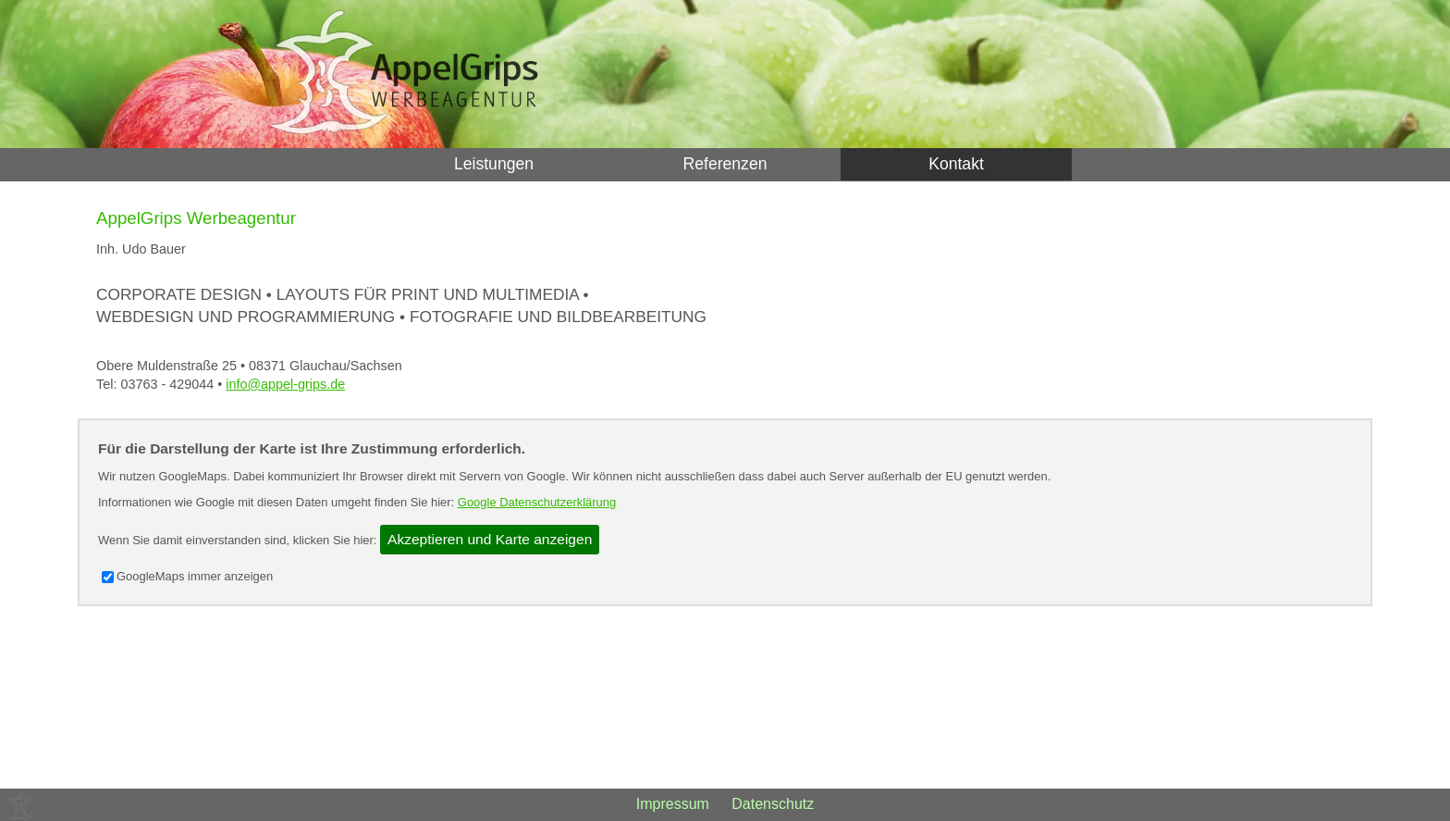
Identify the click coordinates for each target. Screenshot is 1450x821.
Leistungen (494, 164)
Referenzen (725, 164)
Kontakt (956, 164)
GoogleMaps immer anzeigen (187, 576)
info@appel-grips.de (285, 384)
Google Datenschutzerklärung (537, 502)
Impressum (672, 804)
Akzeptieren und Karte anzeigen (489, 539)
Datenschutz (772, 804)
